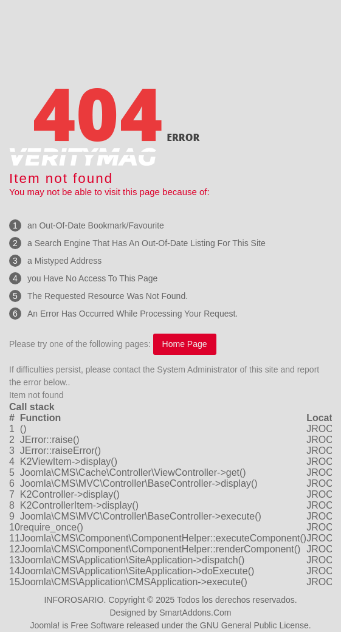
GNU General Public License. (255, 625)
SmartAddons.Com (195, 612)
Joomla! (45, 625)
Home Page (184, 344)
